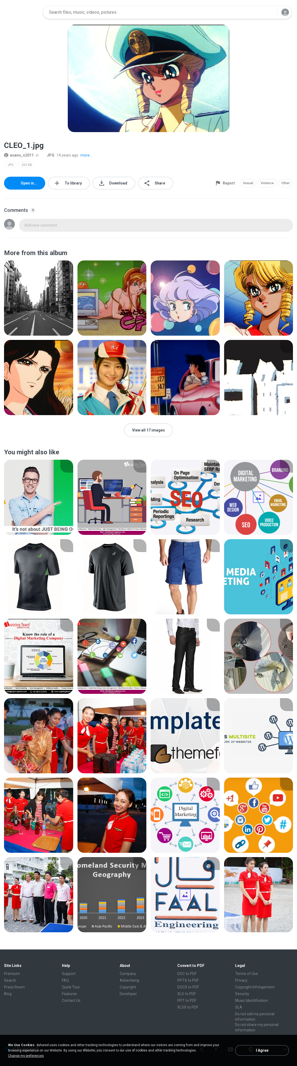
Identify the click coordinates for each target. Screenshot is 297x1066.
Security (242, 994)
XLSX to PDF (187, 1007)
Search (10, 980)
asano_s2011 (19, 155)
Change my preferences (26, 1056)
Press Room (14, 987)
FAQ (65, 980)
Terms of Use (246, 973)
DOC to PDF (187, 973)
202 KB (27, 165)
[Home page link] (22, 12)
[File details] (38, 298)
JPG (47, 155)
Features (69, 994)
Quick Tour (71, 987)
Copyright (128, 987)
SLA (238, 1007)
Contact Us (71, 1000)
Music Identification (251, 1000)
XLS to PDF (186, 994)
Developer (128, 994)
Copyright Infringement (255, 987)
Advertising (129, 980)
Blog (8, 994)
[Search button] (269, 12)
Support (69, 973)
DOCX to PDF (188, 987)
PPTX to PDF (188, 980)
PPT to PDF (186, 1000)
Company (128, 973)
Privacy (241, 980)
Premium (12, 973)
